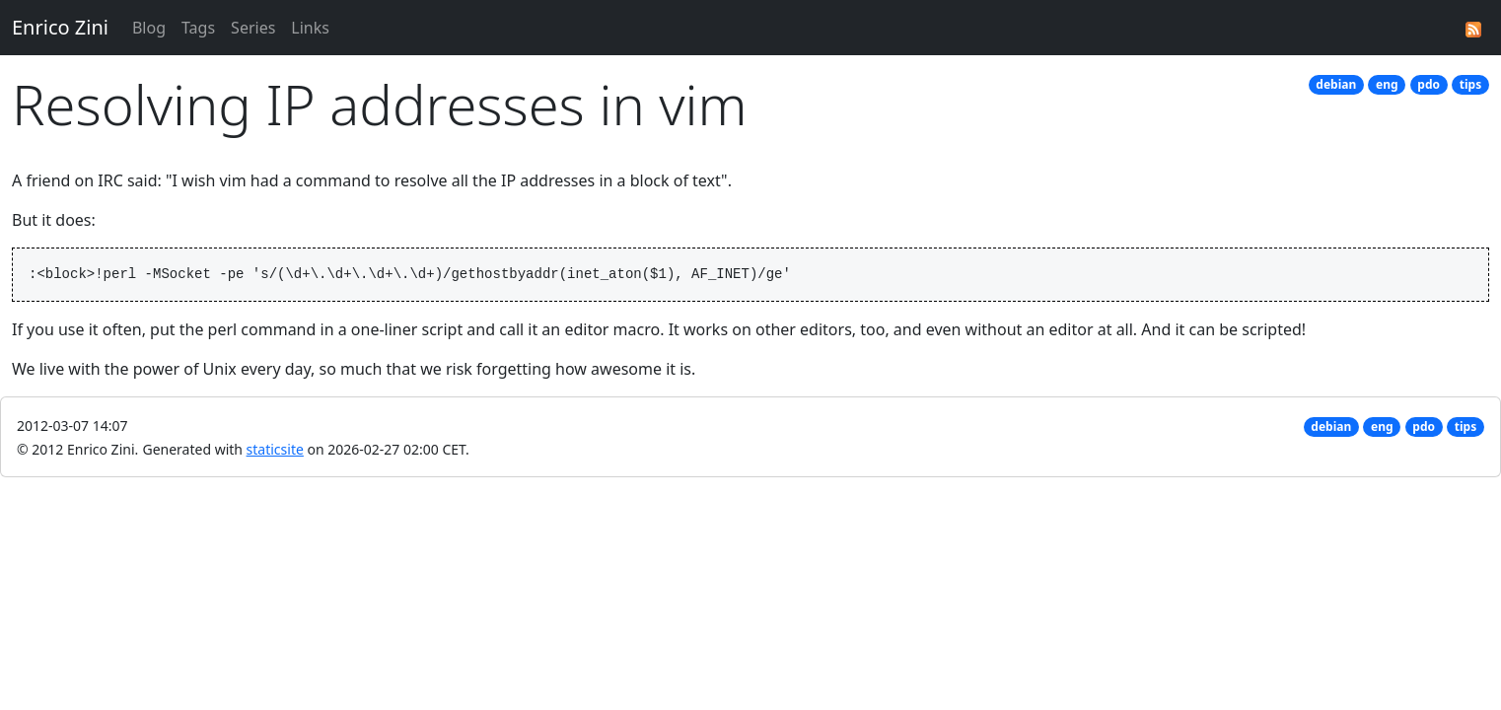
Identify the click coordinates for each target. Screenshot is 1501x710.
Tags (198, 27)
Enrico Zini (60, 27)
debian (1336, 84)
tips (1470, 84)
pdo (1428, 84)
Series (253, 27)
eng (1387, 84)
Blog (149, 27)
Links (310, 27)
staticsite (275, 449)
